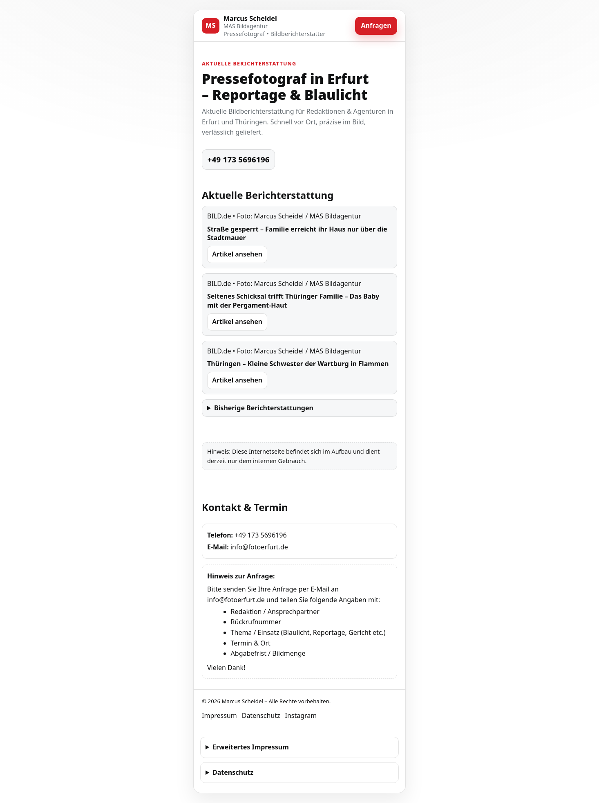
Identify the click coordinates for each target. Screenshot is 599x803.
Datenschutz (261, 715)
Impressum (219, 715)
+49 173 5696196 (239, 159)
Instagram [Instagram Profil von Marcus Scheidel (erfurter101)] (301, 715)
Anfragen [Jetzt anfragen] (376, 25)
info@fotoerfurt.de (259, 546)
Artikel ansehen (237, 254)
